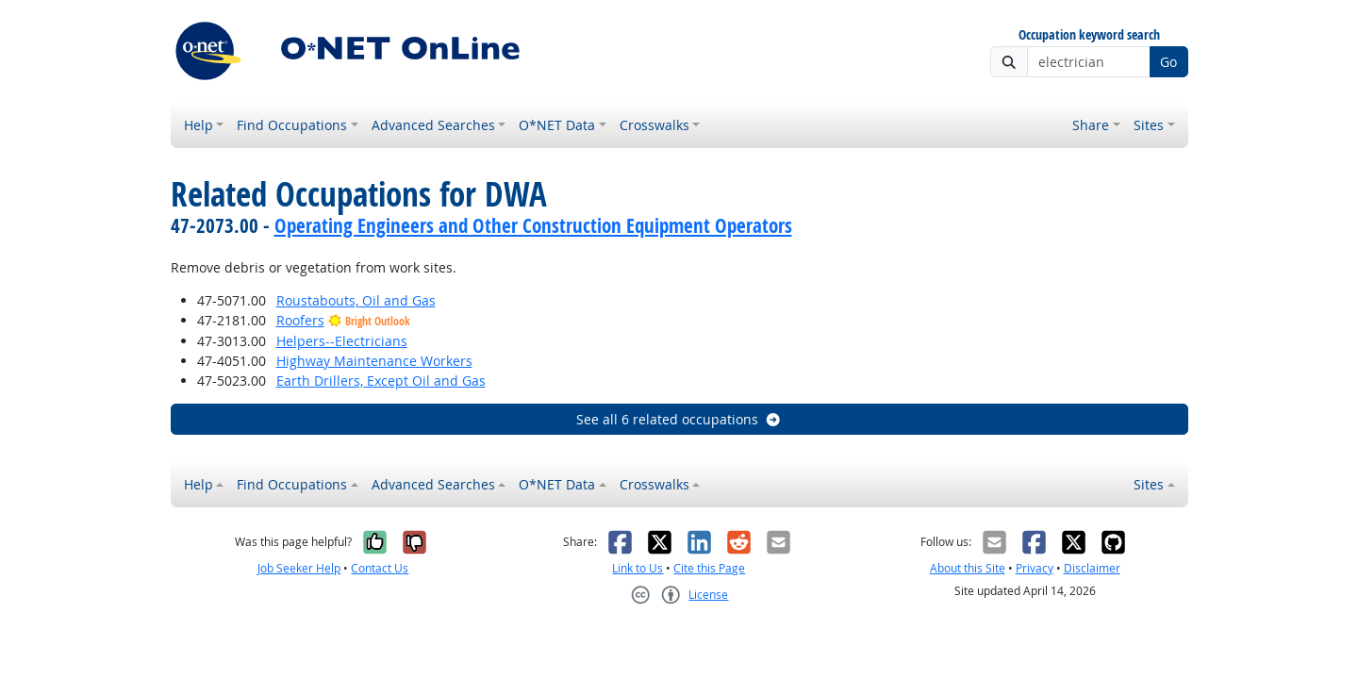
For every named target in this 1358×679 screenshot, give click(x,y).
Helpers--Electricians (341, 341)
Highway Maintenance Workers (374, 361)
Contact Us (379, 568)
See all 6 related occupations (679, 419)
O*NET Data (557, 125)
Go (1168, 62)
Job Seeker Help (298, 568)
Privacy (1034, 568)
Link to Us (637, 568)
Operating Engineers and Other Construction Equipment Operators (533, 225)
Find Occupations (292, 125)
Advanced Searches (433, 125)
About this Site (967, 568)
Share (1090, 125)
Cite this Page (709, 568)
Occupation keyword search (1089, 35)
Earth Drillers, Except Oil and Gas (381, 380)
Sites (1149, 125)
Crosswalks (654, 125)
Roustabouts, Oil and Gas (356, 300)
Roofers (300, 320)
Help (198, 125)
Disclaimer (1092, 568)
